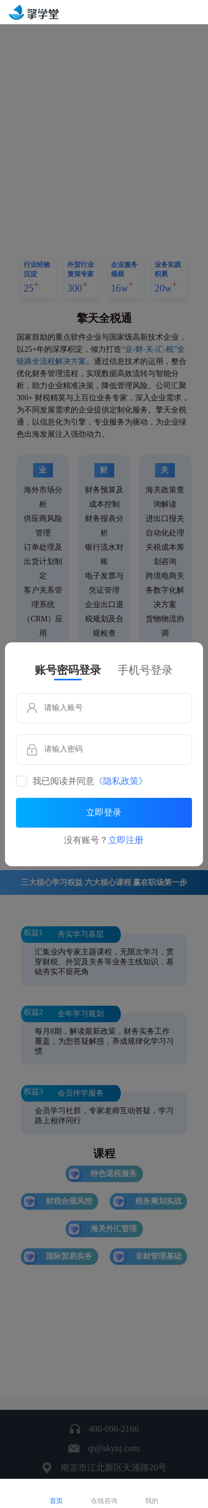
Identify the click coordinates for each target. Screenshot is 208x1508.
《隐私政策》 (120, 781)
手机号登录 (145, 669)
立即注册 (125, 840)
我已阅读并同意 (90, 781)
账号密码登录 (68, 669)
